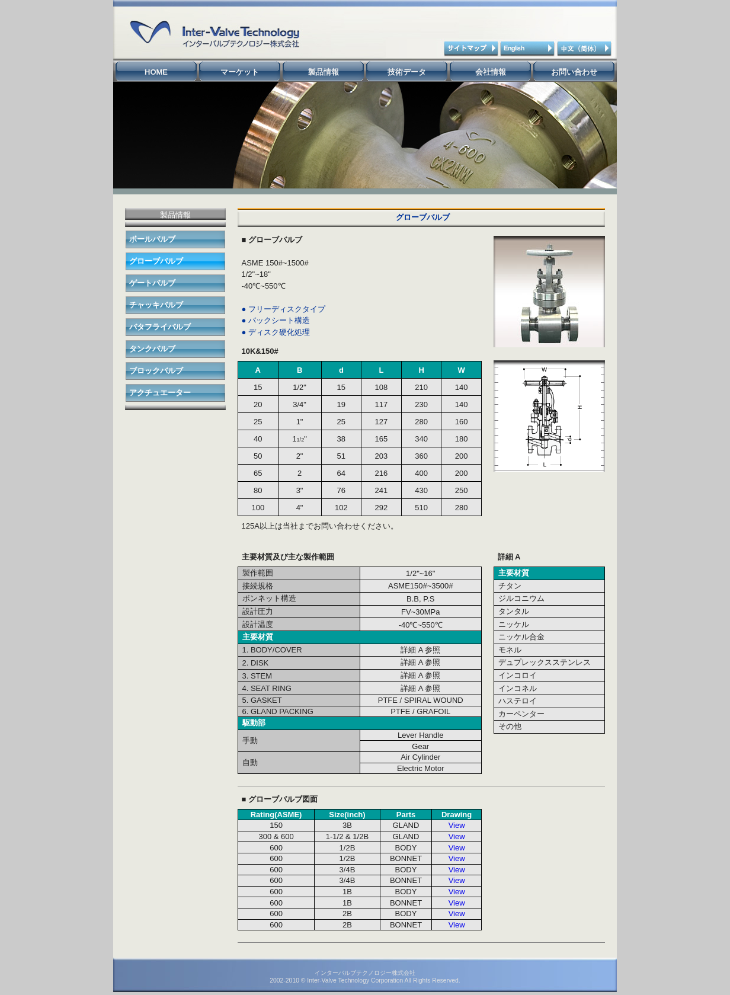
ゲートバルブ (152, 283)
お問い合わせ (574, 72)
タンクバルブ (152, 348)
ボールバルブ (152, 239)
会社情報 (490, 72)
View (457, 825)
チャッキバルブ (156, 304)
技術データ (407, 72)
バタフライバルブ (160, 326)
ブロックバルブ (156, 370)
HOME (156, 72)
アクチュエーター (160, 392)
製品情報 (323, 72)
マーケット (239, 72)
